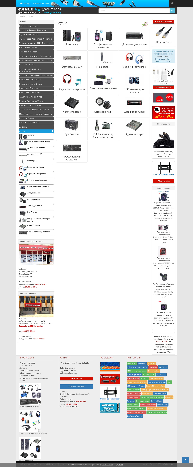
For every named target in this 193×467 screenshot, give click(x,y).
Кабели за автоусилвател (157, 382)
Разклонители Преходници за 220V (36, 60)
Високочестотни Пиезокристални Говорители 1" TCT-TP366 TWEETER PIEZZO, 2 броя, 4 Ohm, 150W (163, 263)
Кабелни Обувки (26, 118)
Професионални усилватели (72, 158)
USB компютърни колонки (134, 90)
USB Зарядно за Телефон (136, 386)
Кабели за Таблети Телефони (32, 30)
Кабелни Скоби (162, 405)
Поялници (130, 401)
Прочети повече (106, 465)
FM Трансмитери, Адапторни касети (103, 135)
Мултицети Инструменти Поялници (35, 114)
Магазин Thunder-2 (28, 293)
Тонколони (72, 44)
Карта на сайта (25, 365)
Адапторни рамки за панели (137, 382)
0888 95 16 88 (29, 331)
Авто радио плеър (134, 111)
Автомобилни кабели (28, 51)
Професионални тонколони (103, 46)
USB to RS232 (161, 375)
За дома (23, 126)
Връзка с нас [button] (76, 379)
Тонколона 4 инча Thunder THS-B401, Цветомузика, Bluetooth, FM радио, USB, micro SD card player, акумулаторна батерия (163, 319)
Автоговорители (103, 111)
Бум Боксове (72, 134)
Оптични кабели (153, 371)
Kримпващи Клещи (142, 401)
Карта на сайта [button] (163, 181)
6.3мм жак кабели (133, 390)
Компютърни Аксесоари (30, 105)
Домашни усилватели (134, 44)
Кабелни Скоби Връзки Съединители (36, 75)
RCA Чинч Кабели (149, 375)
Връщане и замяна (27, 375)
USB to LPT (144, 378)
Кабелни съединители (148, 405)
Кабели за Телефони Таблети (137, 367)
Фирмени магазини (41, 3)
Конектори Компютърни (30, 79)
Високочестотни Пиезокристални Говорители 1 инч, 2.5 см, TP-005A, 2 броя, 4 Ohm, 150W (163, 237)
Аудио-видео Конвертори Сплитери (35, 38)
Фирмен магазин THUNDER (31, 241)
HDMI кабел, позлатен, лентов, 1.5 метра (163, 152)
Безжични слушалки (134, 66)
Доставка (23, 368)
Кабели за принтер (160, 393)
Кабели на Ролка (27, 64)
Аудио (36, 131)
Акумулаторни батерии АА (136, 408)
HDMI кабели (163, 42)
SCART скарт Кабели (134, 375)
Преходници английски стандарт (152, 397)
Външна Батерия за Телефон (32, 101)
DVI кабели (151, 363)
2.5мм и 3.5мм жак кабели (155, 386)
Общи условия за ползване (30, 373)
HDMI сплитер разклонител (136, 371)
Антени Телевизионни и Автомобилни (30, 70)
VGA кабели (142, 363)
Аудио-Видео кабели (28, 34)
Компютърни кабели (28, 26)
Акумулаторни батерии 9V (136, 412)
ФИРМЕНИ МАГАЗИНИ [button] (163, 22)
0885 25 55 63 (163, 56)
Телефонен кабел (133, 397)
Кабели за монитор (134, 393)
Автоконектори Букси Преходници (35, 56)
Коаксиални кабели (28, 47)
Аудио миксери (134, 134)
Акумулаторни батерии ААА (156, 408)
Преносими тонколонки (103, 88)
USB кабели (153, 367)
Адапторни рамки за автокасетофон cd (154, 390)
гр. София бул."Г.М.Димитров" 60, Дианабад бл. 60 (36, 259)
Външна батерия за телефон (157, 412)
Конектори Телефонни (29, 88)
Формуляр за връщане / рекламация (34, 378)
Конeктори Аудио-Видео (30, 84)
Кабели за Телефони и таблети (163, 82)
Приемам (119, 465)
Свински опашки (133, 405)
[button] (163, 97)
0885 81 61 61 (29, 276)
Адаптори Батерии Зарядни (31, 96)
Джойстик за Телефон (134, 416)
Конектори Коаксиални (30, 92)
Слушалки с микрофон (72, 89)
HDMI (169, 382)
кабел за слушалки (156, 378)
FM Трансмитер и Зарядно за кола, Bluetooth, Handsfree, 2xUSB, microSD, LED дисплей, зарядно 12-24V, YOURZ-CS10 (163, 290)
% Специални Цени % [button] (163, 87)
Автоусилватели (72, 111)
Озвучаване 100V (72, 66)
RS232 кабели (147, 393)
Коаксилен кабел (133, 378)
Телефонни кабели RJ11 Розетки (34, 43)
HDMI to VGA (163, 367)
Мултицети (169, 397)
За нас (22, 381)
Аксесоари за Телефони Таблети (34, 109)
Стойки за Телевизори (29, 122)
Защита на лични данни (29, 370)
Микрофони (103, 66)
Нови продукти (163, 124)
